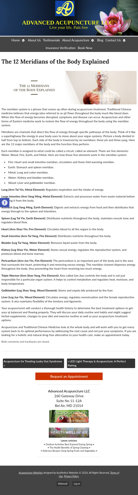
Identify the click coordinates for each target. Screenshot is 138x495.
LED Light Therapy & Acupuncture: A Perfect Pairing (97, 363)
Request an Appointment (69, 376)
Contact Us (113, 40)
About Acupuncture (75, 40)
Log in (77, 483)
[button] (4, 202)
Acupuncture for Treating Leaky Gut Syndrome (33, 363)
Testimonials (51, 40)
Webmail (62, 483)
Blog (100, 40)
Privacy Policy (71, 476)
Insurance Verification (61, 48)
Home (15, 40)
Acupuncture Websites (31, 472)
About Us (34, 40)
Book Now (85, 48)
